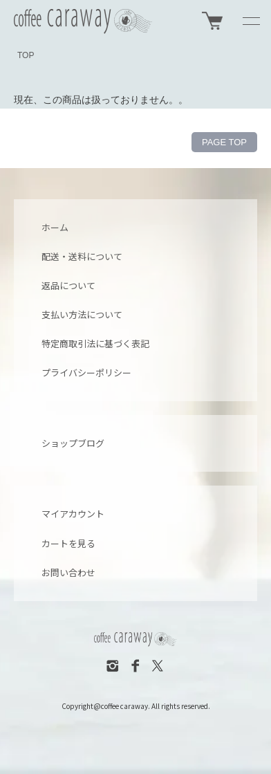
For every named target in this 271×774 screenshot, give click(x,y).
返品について (68, 285)
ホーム (54, 227)
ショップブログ (72, 443)
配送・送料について (81, 256)
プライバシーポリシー (86, 372)
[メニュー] (250, 21)
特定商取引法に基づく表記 (95, 343)
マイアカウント (72, 513)
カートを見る (68, 543)
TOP (25, 55)
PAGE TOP (224, 142)
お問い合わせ (68, 572)
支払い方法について (81, 314)
